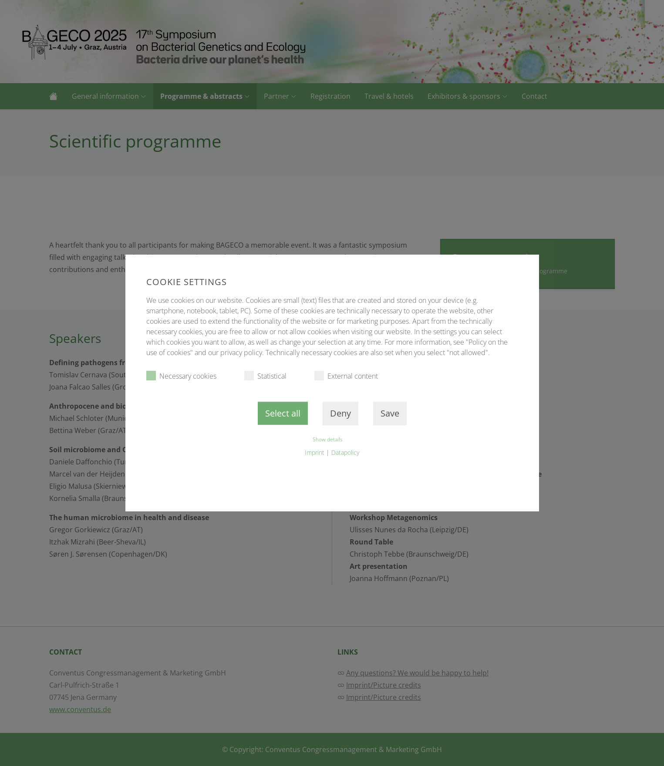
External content (346, 376)
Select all (282, 413)
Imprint (314, 452)
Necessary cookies (181, 376)
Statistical (265, 376)
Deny (340, 413)
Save (390, 413)
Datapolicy (345, 452)
